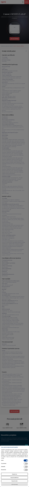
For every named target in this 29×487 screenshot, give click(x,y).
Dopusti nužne (14, 481)
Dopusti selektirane (14, 477)
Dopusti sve (14, 474)
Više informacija (14, 484)
